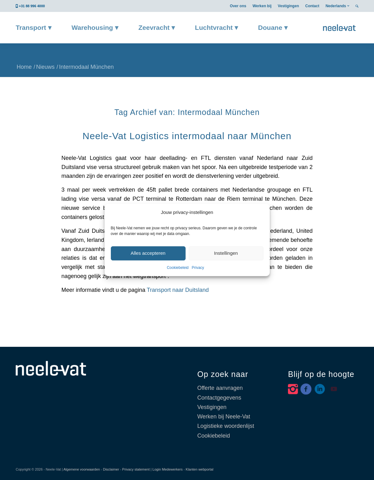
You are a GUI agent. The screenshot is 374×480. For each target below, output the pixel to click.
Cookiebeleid (177, 267)
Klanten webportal (199, 469)
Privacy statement (135, 469)
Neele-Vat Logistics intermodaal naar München (187, 136)
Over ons (238, 6)
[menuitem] (238, 6)
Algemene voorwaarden (81, 469)
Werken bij (261, 6)
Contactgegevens (219, 398)
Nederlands (336, 6)
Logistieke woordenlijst (225, 426)
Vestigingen (288, 6)
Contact (312, 6)
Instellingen (226, 253)
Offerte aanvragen (220, 388)
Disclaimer (111, 469)
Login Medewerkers (168, 469)
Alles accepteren (148, 253)
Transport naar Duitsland (178, 290)
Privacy (198, 267)
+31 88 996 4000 (32, 6)
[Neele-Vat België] (339, 27)
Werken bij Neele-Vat (223, 416)
